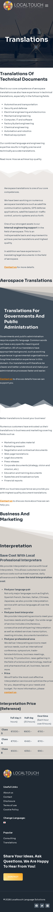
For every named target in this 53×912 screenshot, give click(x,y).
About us (8, 792)
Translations (10, 842)
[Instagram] (47, 906)
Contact (7, 797)
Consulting (9, 838)
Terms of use (10, 805)
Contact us (10, 267)
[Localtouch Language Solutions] (23, 5)
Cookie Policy (11, 809)
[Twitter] (42, 906)
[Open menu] (47, 5)
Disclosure (9, 801)
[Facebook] (36, 906)
